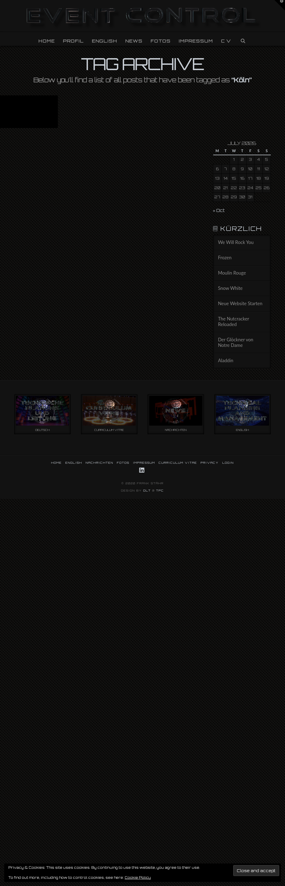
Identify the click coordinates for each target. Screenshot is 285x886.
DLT (147, 490)
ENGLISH (73, 462)
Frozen (225, 257)
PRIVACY (210, 462)
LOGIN (228, 462)
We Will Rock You (236, 242)
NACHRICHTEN (99, 462)
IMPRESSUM (144, 462)
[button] (279, 5)
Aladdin (225, 360)
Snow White (230, 288)
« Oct (219, 210)
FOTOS (123, 462)
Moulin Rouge (232, 273)
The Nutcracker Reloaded (233, 321)
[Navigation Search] (242, 39)
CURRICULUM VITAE (178, 462)
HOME (56, 462)
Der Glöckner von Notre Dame (235, 342)
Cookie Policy (138, 877)
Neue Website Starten (240, 303)
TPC (160, 490)
